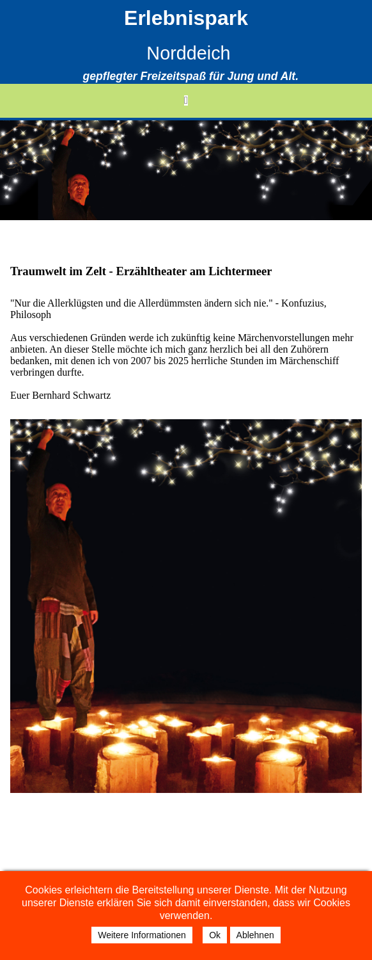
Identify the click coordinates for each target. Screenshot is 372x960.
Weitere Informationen (141, 935)
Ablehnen (255, 935)
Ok (215, 935)
